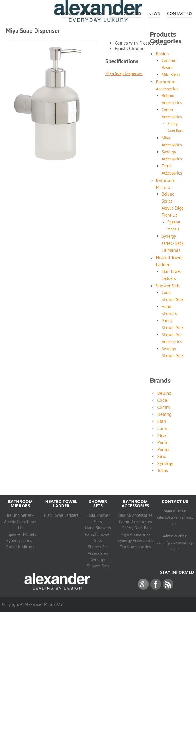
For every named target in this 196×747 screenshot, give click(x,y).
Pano (162, 442)
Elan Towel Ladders (61, 515)
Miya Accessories (135, 534)
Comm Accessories (135, 521)
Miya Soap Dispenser (124, 73)
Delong (164, 414)
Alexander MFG (38, 604)
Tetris (162, 470)
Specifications (125, 13)
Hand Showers (98, 528)
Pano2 (163, 449)
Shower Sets (168, 285)
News (154, 13)
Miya (162, 435)
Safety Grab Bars (137, 528)
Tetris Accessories (135, 547)
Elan (161, 421)
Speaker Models (22, 534)
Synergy (165, 463)
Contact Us (179, 13)
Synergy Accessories (135, 540)
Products (91, 13)
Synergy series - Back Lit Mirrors (173, 243)
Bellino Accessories (135, 515)
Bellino (164, 393)
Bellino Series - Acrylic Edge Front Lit (20, 521)
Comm (163, 407)
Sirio (161, 456)
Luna (162, 428)
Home (67, 13)
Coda (162, 400)
